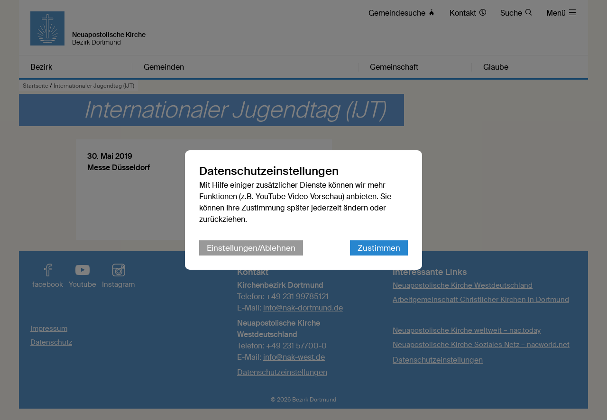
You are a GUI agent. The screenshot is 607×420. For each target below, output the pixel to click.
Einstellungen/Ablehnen (251, 248)
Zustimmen (379, 248)
